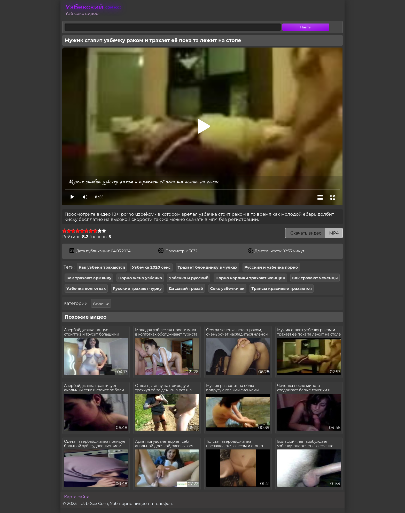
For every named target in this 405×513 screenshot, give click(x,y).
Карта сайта (76, 496)
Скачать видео (313, 233)
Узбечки (100, 303)
